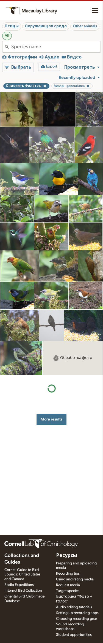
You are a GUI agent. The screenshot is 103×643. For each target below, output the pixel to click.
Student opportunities (74, 635)
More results (51, 419)
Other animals (85, 26)
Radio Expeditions (19, 585)
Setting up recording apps (77, 613)
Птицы (12, 26)
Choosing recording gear (76, 619)
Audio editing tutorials (74, 607)
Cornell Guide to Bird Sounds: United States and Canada (22, 574)
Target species (67, 591)
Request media (68, 585)
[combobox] (56, 46)
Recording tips (68, 573)
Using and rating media (75, 579)
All (7, 35)
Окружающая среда (46, 26)
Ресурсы (66, 555)
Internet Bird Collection (23, 591)
